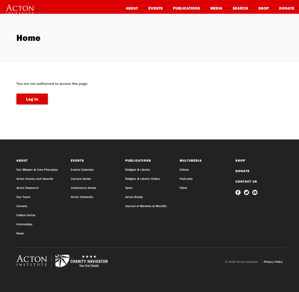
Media (216, 8)
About (132, 8)
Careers (21, 206)
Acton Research (27, 188)
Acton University (82, 197)
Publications (186, 8)
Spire (128, 188)
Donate (286, 8)
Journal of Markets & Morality (146, 206)
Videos (184, 169)
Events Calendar (82, 169)
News (20, 233)
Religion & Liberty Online (142, 179)
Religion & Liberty (137, 169)
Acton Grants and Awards (34, 179)
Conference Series (83, 188)
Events (155, 8)
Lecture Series (81, 179)
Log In (32, 99)
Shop (263, 8)
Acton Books (134, 197)
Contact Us (246, 181)
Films (183, 188)
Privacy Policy (273, 262)
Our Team (23, 197)
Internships (24, 224)
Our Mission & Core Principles (37, 169)
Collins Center (26, 215)
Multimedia (191, 160)
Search (240, 8)
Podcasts (186, 179)
